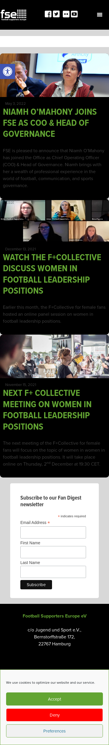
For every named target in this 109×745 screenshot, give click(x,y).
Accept (54, 699)
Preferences (54, 731)
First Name (30, 543)
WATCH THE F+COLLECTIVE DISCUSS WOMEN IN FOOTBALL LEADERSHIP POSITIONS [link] (52, 274)
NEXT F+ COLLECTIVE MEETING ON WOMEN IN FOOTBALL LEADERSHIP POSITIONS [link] (47, 410)
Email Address (35, 522)
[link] (7, 71)
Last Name (30, 562)
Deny (55, 715)
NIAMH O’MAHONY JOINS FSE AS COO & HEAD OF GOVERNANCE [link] (50, 123)
